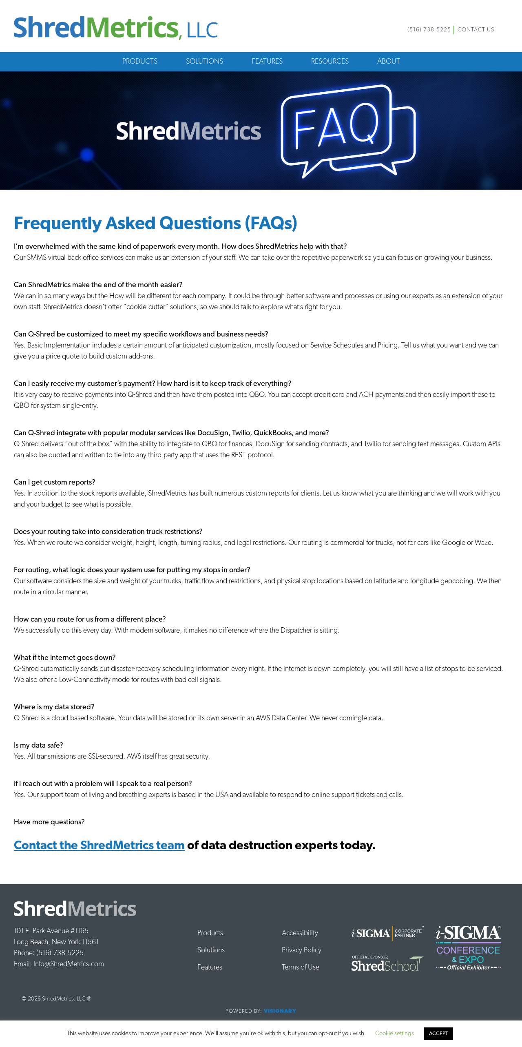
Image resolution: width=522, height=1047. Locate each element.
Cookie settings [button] (394, 1034)
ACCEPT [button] (438, 1033)
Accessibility (300, 933)
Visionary (280, 1011)
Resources (330, 62)
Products (139, 62)
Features (267, 62)
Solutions (204, 62)
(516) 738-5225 (429, 30)
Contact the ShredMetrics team (99, 846)
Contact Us (476, 30)
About (388, 62)
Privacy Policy (301, 950)
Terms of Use (300, 968)
